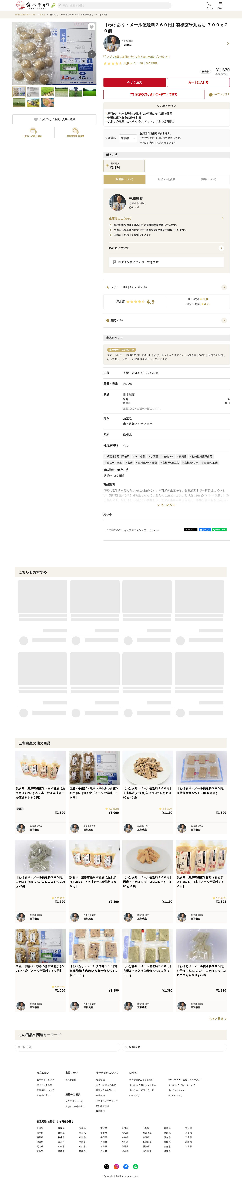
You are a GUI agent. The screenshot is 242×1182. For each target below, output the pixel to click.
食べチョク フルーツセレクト (182, 1085)
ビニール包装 (114, 462)
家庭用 (183, 456)
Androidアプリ (175, 1095)
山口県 (82, 1146)
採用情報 (100, 1111)
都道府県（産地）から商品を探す (55, 1121)
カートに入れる (198, 82)
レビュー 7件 (136, 63)
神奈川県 (147, 1133)
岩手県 (82, 1128)
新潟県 (167, 1133)
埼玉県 (82, 1133)
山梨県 (82, 1137)
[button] (166, 296)
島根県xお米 (211, 462)
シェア (206, 530)
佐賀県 (40, 1151)
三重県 (188, 1137)
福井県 (61, 1137)
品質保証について (45, 1090)
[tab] (166, 179)
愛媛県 (146, 1146)
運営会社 (100, 1079)
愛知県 (167, 1137)
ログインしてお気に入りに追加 (54, 119)
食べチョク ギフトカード (141, 1090)
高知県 (167, 1146)
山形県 (146, 1128)
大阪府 (82, 1142)
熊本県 (82, 1151)
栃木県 (40, 1133)
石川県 (40, 1137)
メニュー (220, 5)
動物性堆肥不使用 (202, 456)
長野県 (103, 1137)
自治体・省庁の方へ (75, 1106)
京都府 (61, 1142)
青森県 (61, 1128)
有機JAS (168, 456)
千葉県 (103, 1133)
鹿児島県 (147, 1151)
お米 (141, 423)
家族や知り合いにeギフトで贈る (153, 94)
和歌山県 (147, 1142)
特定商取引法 (102, 1106)
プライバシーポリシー (107, 1101)
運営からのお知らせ (106, 1090)
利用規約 (100, 1095)
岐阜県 (125, 1137)
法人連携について (74, 1101)
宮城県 (103, 1128)
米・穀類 (129, 423)
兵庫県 (103, 1142)
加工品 (127, 418)
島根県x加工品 (171, 462)
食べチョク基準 (44, 1085)
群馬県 (61, 1133)
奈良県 (125, 1142)
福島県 (167, 1128)
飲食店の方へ (43, 1095)
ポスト (191, 530)
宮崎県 (125, 1151)
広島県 (61, 1146)
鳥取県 (167, 1142)
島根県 (127, 434)
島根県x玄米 (191, 462)
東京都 (125, 1133)
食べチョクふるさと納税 (141, 1079)
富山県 (188, 1133)
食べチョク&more (177, 1090)
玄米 (150, 423)
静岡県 (146, 1137)
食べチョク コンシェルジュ (142, 1085)
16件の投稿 (151, 63)
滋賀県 (40, 1142)
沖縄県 (167, 1151)
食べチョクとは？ (45, 1079)
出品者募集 (70, 1079)
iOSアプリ (134, 1095)
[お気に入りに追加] (91, 26)
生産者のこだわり (166, 219)
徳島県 (103, 1146)
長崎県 (61, 1151)
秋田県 (125, 1128)
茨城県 (188, 1128)
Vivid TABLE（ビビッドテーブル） (185, 1079)
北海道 (40, 1128)
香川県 (125, 1146)
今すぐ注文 (134, 82)
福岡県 (188, 1146)
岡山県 (40, 1146)
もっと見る (168, 505)
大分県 (103, 1151)
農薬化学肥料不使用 (118, 456)
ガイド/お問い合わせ (106, 1085)
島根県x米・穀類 (147, 462)
